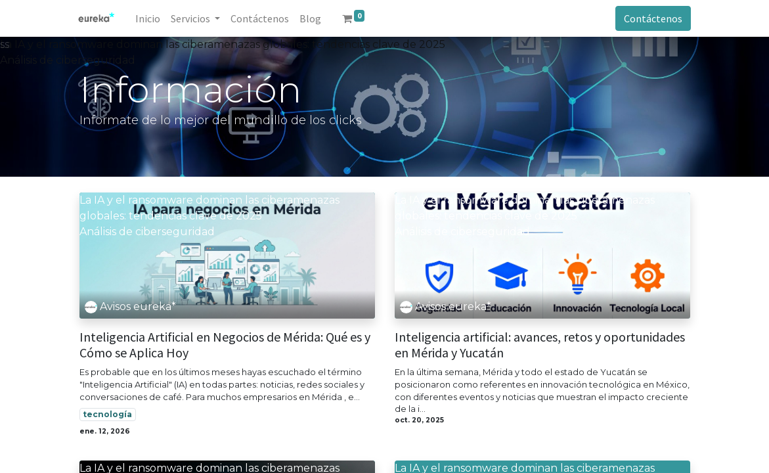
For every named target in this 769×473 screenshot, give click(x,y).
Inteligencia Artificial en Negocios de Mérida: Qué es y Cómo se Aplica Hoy (224, 345)
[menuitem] (149, 18)
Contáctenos (652, 18)
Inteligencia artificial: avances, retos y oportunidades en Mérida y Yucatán (540, 345)
